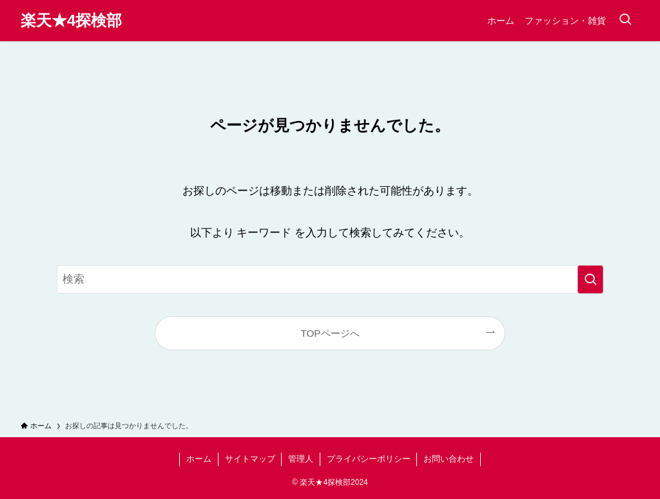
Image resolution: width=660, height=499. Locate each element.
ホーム (198, 459)
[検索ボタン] (625, 20)
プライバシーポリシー (369, 459)
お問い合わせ (448, 459)
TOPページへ (329, 333)
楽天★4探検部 (71, 20)
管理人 (300, 459)
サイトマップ (250, 459)
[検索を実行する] (590, 279)
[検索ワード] (330, 279)
